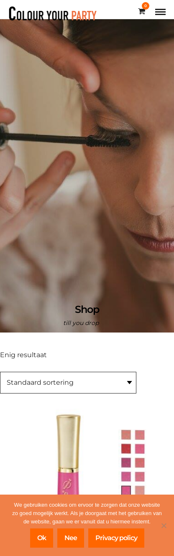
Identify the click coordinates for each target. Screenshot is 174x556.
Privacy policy (116, 538)
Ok (41, 538)
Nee (70, 538)
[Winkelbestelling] (68, 383)
